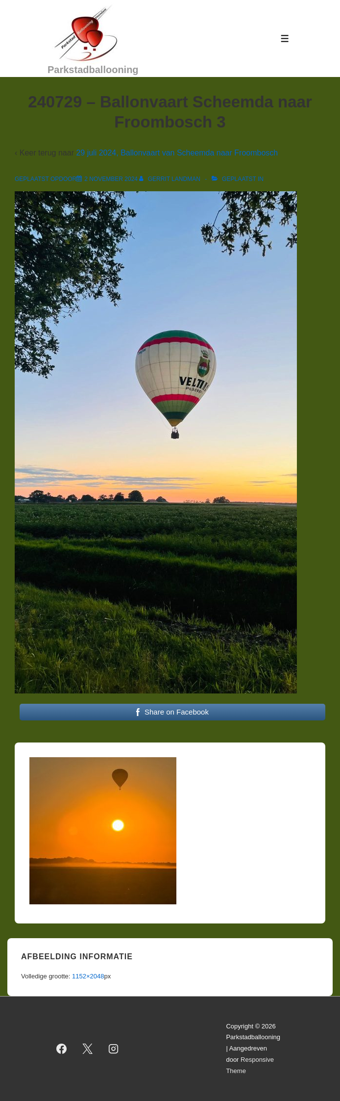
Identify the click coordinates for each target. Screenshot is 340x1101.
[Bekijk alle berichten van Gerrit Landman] (170, 179)
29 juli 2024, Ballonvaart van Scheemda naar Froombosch (177, 153)
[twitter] (87, 1049)
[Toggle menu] (284, 38)
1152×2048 (88, 976)
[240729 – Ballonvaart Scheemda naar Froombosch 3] (111, 179)
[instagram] (113, 1049)
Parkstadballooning (93, 69)
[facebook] (61, 1049)
